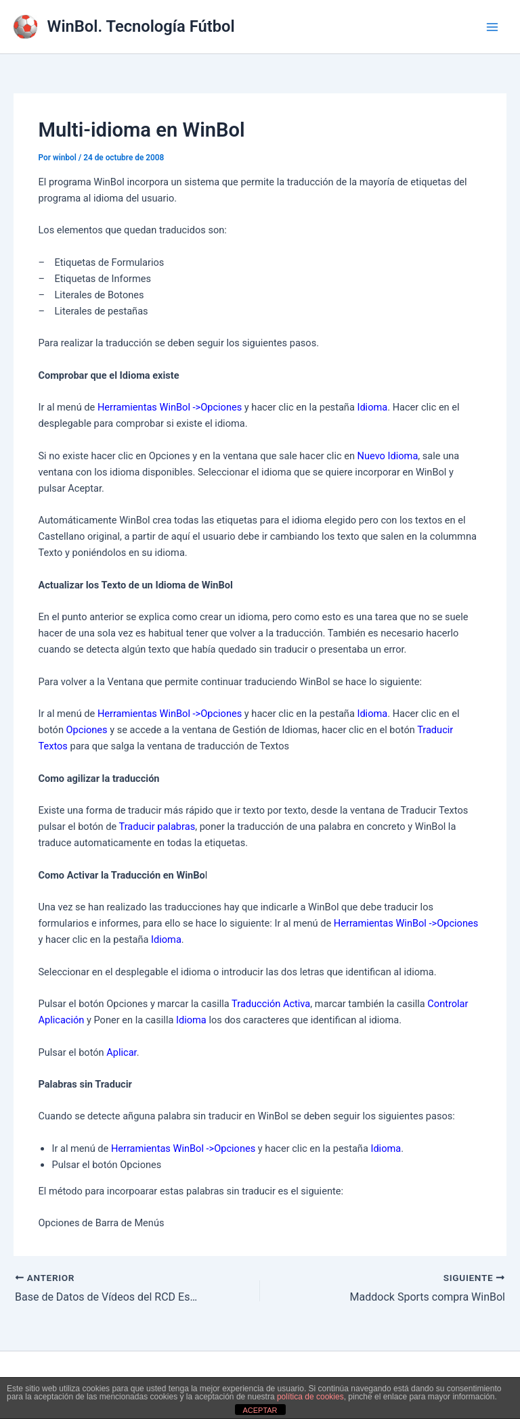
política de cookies (310, 1396)
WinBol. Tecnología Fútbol (141, 26)
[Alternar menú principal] (492, 27)
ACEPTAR (259, 1410)
